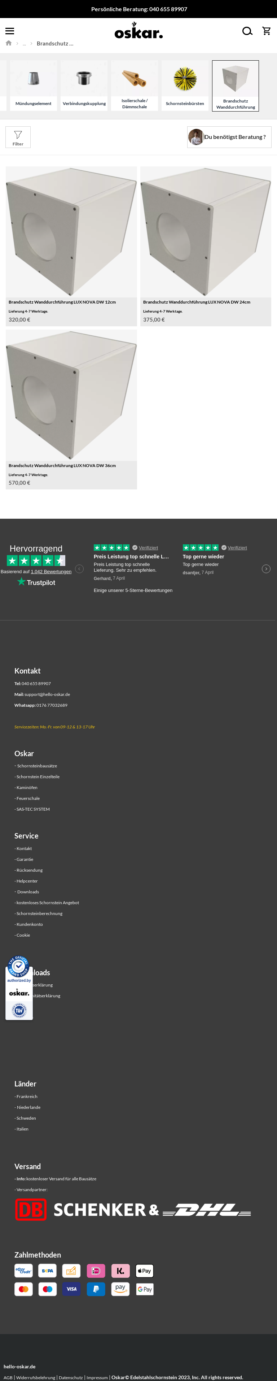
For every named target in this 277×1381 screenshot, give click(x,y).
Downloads (28, 891)
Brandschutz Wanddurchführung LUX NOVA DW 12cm (62, 302)
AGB (8, 1377)
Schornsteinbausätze (37, 765)
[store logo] (138, 31)
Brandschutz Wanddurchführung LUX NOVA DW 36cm (62, 465)
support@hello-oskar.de (47, 694)
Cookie (23, 935)
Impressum (97, 1377)
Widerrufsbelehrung (35, 1377)
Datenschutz (71, 1377)
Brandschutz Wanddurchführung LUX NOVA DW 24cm (196, 302)
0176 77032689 (51, 705)
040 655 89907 (168, 8)
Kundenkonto (30, 924)
